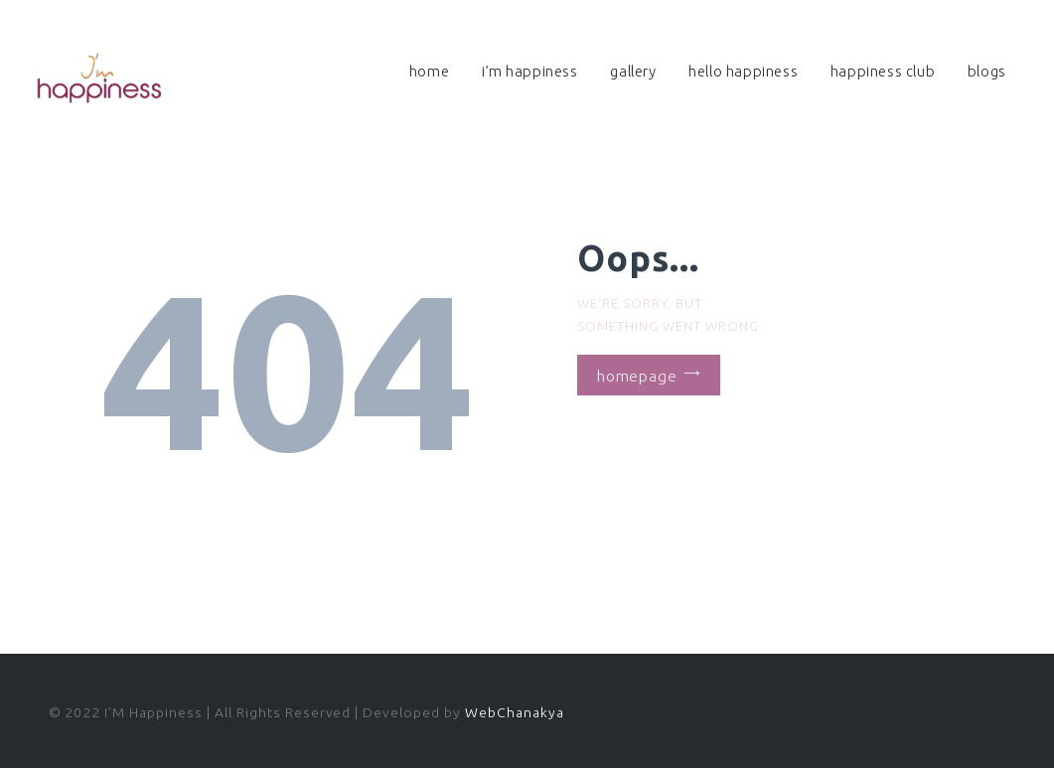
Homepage (637, 375)
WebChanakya (514, 712)
